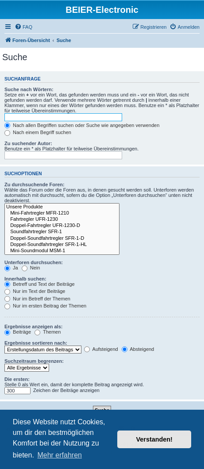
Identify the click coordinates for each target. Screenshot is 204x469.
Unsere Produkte (62, 207)
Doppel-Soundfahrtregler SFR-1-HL (62, 245)
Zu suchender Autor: (28, 143)
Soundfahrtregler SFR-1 (62, 232)
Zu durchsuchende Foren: (34, 184)
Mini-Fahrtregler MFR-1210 (62, 213)
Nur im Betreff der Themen (37, 298)
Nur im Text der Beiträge (34, 291)
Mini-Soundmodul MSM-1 (62, 251)
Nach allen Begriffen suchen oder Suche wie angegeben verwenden (81, 125)
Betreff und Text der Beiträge (39, 284)
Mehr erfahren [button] (59, 455)
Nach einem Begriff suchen (37, 132)
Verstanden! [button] (154, 439)
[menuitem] (23, 27)
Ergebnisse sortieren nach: (35, 343)
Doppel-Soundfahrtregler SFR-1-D (62, 238)
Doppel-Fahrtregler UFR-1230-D (62, 226)
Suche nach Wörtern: (29, 89)
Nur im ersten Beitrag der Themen (45, 305)
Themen (48, 331)
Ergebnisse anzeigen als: (33, 326)
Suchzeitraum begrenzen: (34, 361)
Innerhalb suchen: (25, 278)
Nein (31, 267)
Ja (11, 267)
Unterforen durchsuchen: (33, 262)
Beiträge (17, 331)
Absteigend (138, 349)
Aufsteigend (101, 349)
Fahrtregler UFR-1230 (62, 219)
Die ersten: (17, 379)
